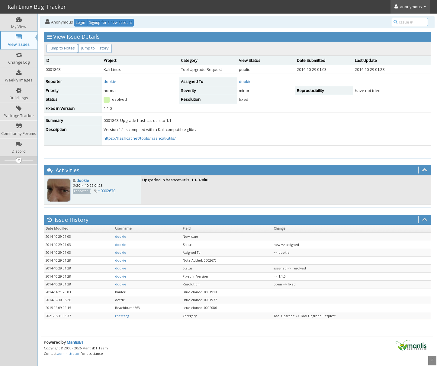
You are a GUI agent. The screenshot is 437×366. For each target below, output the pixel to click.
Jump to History (95, 48)
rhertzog (122, 316)
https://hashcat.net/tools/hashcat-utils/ (140, 138)
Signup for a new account (110, 22)
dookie (110, 81)
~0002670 (106, 190)
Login (80, 22)
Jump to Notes (62, 48)
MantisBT (75, 342)
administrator (68, 353)
